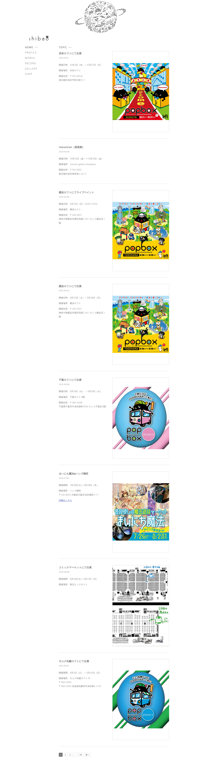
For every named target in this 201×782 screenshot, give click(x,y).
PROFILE (31, 52)
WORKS (30, 57)
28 (80, 755)
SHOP (28, 73)
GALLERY (31, 68)
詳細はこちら (65, 500)
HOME (29, 47)
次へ (87, 755)
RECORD (30, 63)
